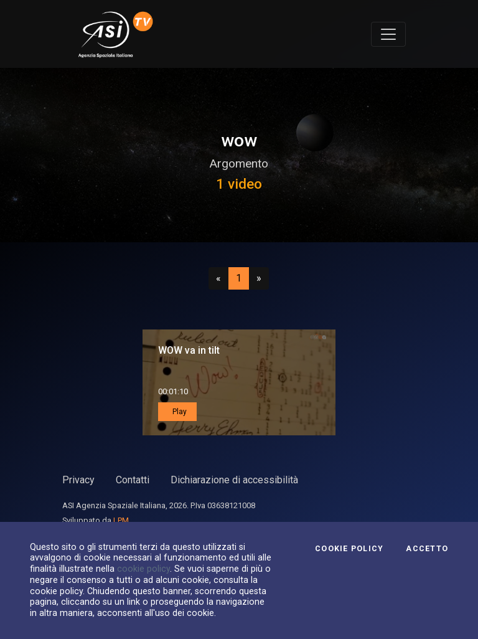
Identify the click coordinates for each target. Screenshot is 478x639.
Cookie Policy (349, 548)
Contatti (132, 480)
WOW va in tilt (189, 350)
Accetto (427, 548)
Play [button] (179, 411)
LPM (121, 520)
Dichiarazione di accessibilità (234, 480)
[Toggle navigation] (388, 34)
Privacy (78, 480)
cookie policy (143, 569)
